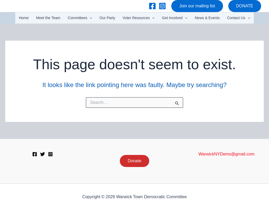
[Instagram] (162, 6)
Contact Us (238, 18)
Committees (80, 18)
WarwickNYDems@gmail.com (227, 154)
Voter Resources (139, 18)
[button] (197, 6)
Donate (134, 161)
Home (24, 18)
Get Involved (175, 18)
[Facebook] (152, 6)
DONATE (244, 6)
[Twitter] (42, 154)
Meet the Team (48, 18)
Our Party (107, 18)
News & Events (207, 18)
